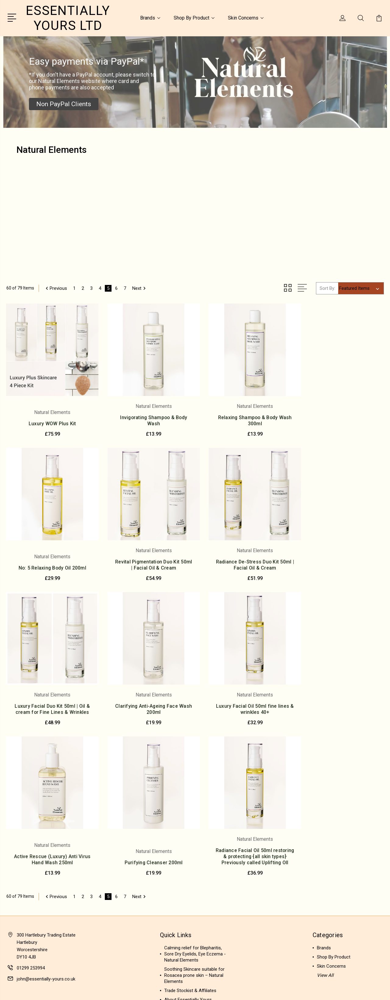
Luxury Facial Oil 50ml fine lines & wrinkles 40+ (50, 713)
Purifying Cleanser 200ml (243, 716)
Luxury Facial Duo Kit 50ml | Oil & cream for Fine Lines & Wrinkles (243, 558)
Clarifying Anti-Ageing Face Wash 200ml (340, 561)
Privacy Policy (178, 871)
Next (140, 288)
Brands (150, 18)
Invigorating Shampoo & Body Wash (146, 415)
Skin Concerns (246, 18)
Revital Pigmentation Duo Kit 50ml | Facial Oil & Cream (50, 561)
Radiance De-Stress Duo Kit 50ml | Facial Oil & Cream (147, 561)
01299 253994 (31, 821)
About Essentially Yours (188, 853)
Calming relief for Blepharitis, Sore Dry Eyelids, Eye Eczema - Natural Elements (195, 807)
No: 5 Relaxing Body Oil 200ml (340, 418)
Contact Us (175, 862)
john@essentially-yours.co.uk (46, 832)
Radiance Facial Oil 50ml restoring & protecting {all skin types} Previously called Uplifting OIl (340, 707)
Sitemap (69, 989)
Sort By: (327, 288)
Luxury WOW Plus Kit (50, 418)
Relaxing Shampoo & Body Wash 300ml (243, 415)
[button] (63, 104)
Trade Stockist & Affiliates (190, 844)
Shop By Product (194, 18)
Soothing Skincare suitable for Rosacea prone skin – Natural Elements (194, 828)
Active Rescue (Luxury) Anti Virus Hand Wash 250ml (147, 713)
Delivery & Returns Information (194, 880)
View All (325, 828)
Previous (55, 288)
